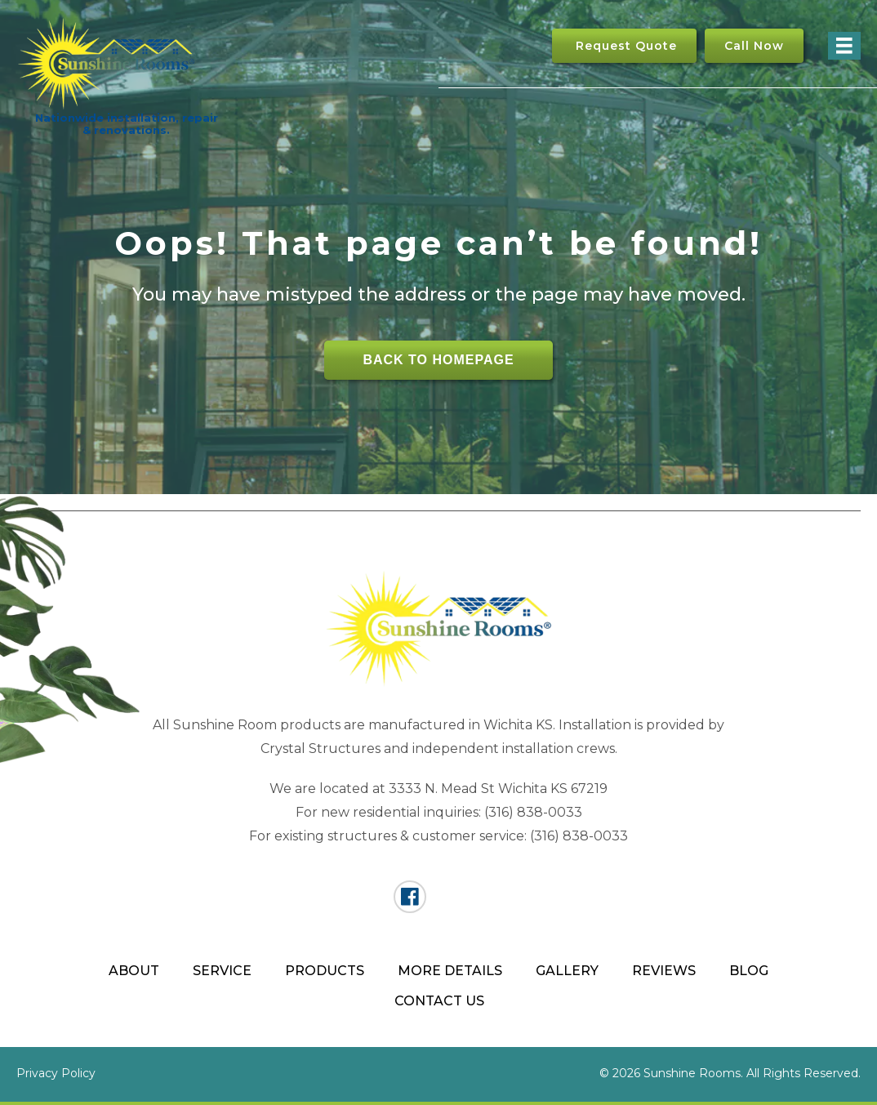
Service (222, 970)
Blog (748, 970)
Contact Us (439, 1001)
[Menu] (844, 46)
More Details (450, 970)
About (134, 970)
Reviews (664, 970)
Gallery (567, 970)
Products (324, 970)
